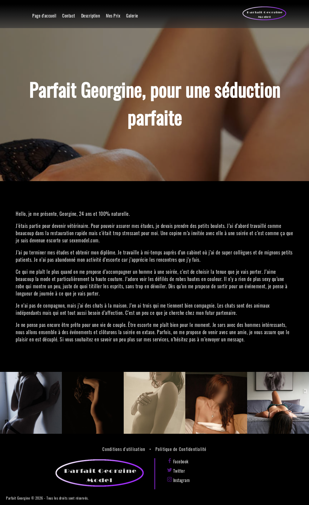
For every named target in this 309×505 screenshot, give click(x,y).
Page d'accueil (44, 15)
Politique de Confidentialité (181, 449)
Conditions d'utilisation (123, 449)
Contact (68, 15)
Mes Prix (113, 15)
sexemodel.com (84, 240)
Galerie (132, 15)
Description (90, 15)
